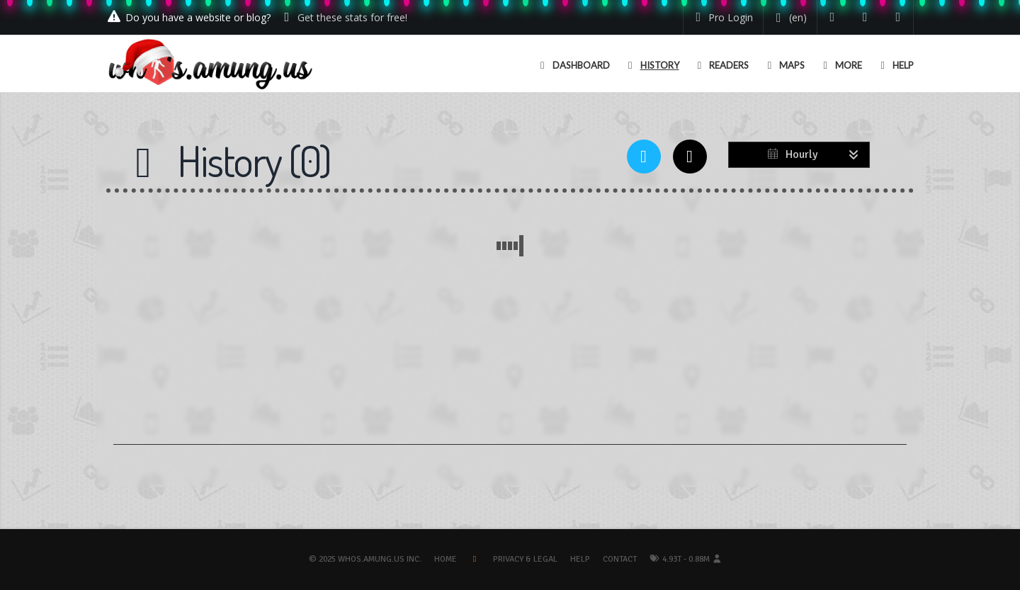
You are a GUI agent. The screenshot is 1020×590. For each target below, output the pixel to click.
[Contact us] (898, 17)
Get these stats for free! (352, 17)
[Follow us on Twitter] (832, 17)
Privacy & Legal (525, 559)
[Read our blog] (865, 17)
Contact (620, 559)
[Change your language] (789, 17)
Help (580, 559)
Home (445, 559)
